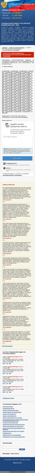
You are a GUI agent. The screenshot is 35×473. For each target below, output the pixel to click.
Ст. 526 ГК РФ (21, 97)
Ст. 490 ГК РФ (12, 84)
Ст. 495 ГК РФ (26, 85)
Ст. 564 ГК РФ (17, 111)
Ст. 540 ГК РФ (21, 102)
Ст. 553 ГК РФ (12, 107)
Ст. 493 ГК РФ (8, 85)
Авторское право (8, 406)
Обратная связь (17, 462)
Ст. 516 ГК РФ (26, 93)
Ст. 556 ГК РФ (8, 109)
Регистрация (6, 453)
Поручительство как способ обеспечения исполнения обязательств (15, 420)
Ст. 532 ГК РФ (12, 99)
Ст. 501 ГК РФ (17, 88)
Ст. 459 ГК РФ (17, 72)
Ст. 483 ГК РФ (12, 81)
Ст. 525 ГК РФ (12, 97)
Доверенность (7, 433)
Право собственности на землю (12, 417)
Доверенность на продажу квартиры (14, 436)
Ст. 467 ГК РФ (26, 75)
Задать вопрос (17, 158)
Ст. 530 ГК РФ (26, 98)
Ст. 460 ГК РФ (26, 72)
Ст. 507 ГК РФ (8, 90)
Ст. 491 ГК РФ (21, 84)
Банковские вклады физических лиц (14, 424)
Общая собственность (9, 416)
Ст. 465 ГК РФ (8, 75)
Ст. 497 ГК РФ (12, 86)
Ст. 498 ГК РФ (21, 86)
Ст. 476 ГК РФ (12, 79)
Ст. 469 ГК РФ (12, 76)
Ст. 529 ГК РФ (17, 98)
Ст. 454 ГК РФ (5, 71)
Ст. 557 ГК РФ (17, 109)
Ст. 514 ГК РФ (8, 93)
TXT (7, 363)
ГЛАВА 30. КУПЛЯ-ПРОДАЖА (16, 47)
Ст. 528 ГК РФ (8, 98)
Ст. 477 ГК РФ (21, 79)
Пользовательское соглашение (17, 471)
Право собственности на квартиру (13, 426)
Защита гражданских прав (10, 410)
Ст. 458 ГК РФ (8, 72)
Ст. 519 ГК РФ (21, 94)
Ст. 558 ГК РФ (26, 109)
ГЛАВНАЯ (4, 47)
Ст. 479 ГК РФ (8, 80)
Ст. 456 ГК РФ (23, 71)
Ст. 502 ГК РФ (26, 88)
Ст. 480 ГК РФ (17, 80)
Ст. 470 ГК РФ (21, 76)
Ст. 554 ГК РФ (21, 107)
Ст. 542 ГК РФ (8, 103)
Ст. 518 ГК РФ (12, 94)
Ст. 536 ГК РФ (17, 101)
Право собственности (9, 414)
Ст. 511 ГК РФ (12, 92)
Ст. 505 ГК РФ (21, 89)
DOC (4, 363)
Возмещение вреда (8, 408)
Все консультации (7, 346)
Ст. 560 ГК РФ (12, 110)
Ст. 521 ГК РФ (8, 96)
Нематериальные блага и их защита (13, 431)
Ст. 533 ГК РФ (21, 99)
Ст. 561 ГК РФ (21, 110)
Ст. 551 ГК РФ (26, 106)
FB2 (10, 363)
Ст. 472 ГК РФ (8, 77)
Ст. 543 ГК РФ (17, 103)
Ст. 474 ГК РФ (26, 77)
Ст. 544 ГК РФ (26, 103)
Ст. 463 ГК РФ (21, 73)
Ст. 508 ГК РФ (17, 90)
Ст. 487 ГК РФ (17, 82)
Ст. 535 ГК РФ (8, 101)
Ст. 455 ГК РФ (14, 71)
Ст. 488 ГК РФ (26, 82)
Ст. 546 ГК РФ (12, 105)
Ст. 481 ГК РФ (26, 80)
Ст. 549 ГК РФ (8, 106)
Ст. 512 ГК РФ (21, 92)
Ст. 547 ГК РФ (21, 105)
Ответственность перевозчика (12, 412)
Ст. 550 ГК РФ (17, 106)
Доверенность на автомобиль (12, 435)
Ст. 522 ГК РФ (17, 96)
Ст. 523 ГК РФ (26, 96)
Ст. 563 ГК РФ (8, 111)
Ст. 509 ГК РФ (26, 90)
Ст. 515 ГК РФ (17, 93)
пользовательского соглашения (12, 175)
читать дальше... (7, 199)
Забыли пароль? (14, 453)
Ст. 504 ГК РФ (12, 89)
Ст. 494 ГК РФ (17, 85)
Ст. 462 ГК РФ (12, 73)
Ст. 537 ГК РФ (26, 101)
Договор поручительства (10, 422)
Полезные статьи (8, 398)
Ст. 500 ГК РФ (8, 88)
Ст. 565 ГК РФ (26, 111)
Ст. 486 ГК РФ (8, 82)
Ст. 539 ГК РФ (12, 102)
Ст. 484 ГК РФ (21, 81)
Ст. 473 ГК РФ (17, 77)
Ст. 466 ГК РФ (17, 75)
